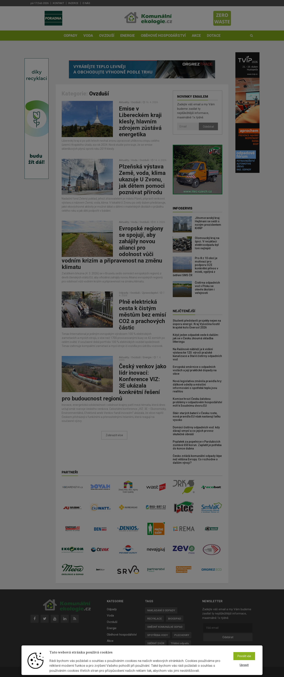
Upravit (244, 665)
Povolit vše (244, 656)
